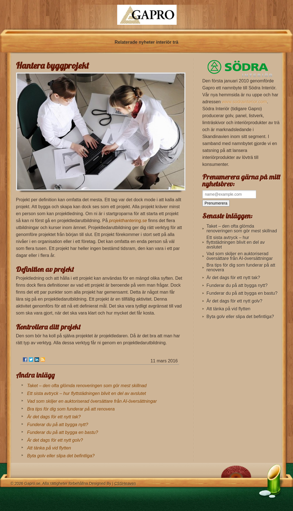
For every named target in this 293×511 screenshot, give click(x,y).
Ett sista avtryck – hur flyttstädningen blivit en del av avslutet (86, 393)
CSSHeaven (125, 483)
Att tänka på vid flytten (49, 448)
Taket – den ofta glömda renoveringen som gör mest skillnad (86, 385)
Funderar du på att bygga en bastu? (62, 432)
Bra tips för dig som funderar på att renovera (71, 409)
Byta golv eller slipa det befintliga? (61, 455)
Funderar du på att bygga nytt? (57, 424)
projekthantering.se (128, 220)
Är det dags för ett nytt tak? (54, 416)
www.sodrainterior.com (244, 101)
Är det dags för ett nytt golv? (55, 440)
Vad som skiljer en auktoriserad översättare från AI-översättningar (92, 401)
